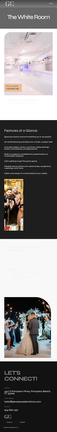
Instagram (22, 422)
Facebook (9, 422)
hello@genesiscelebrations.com (22, 401)
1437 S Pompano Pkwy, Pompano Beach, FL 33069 (27, 392)
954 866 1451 (11, 410)
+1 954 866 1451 (12, 88)
